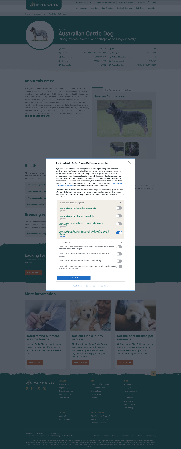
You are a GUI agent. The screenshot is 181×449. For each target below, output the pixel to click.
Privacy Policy (103, 286)
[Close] (130, 163)
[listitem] (90, 203)
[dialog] (90, 224)
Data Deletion (77, 286)
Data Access (90, 286)
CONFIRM (73, 278)
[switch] (119, 208)
